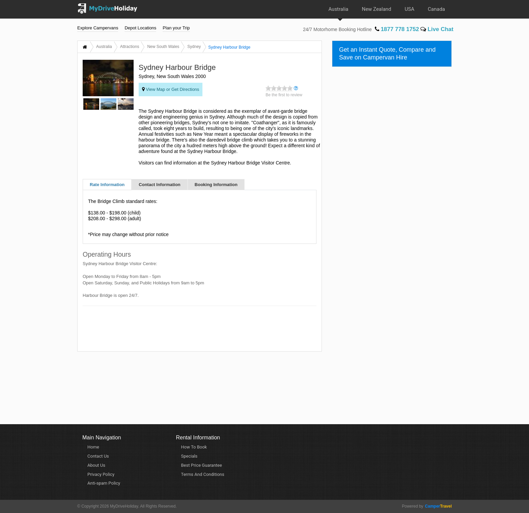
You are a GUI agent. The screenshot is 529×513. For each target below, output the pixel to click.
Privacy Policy (100, 474)
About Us (96, 465)
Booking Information (216, 184)
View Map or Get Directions (170, 89)
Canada (436, 9)
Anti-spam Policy (103, 483)
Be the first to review (284, 95)
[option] (91, 105)
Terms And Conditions (202, 474)
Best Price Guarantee (201, 465)
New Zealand (376, 9)
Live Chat (436, 29)
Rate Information (107, 184)
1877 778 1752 (397, 29)
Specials (189, 456)
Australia (338, 9)
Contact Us (98, 456)
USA (409, 9)
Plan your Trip (176, 27)
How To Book (194, 447)
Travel (437, 506)
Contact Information (159, 184)
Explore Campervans (97, 27)
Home (93, 447)
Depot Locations (140, 27)
